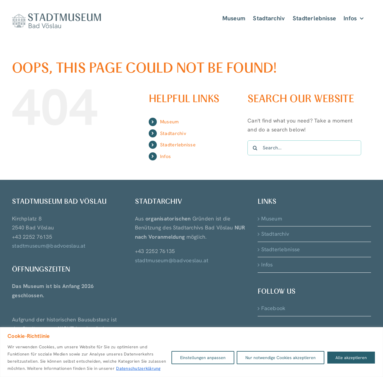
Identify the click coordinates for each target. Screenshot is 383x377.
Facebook (273, 308)
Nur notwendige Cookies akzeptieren (280, 357)
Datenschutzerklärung (138, 368)
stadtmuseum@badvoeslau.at (49, 245)
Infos (165, 156)
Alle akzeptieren (351, 357)
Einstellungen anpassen (203, 357)
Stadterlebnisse (178, 145)
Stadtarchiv (173, 133)
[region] (191, 352)
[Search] (254, 147)
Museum (169, 122)
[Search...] (304, 147)
